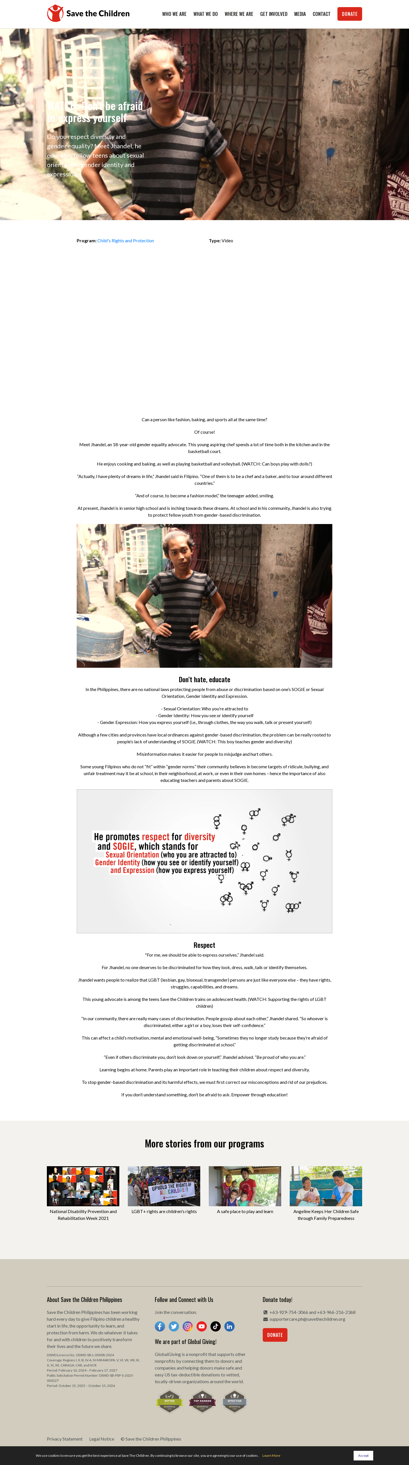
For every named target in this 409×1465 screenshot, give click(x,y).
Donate (350, 14)
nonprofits (165, 1361)
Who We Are (174, 13)
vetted (232, 1374)
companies (165, 1367)
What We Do (205, 13)
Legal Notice (101, 1438)
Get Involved (273, 13)
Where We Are (239, 13)
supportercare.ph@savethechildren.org (307, 1319)
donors (227, 1361)
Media (300, 13)
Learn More (271, 1455)
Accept (363, 1455)
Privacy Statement (65, 1438)
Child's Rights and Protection (125, 240)
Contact (322, 13)
